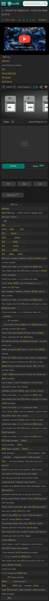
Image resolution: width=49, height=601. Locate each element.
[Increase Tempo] (14, 87)
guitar (6, 122)
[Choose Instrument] (13, 122)
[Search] (44, 3)
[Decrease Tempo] (3, 87)
